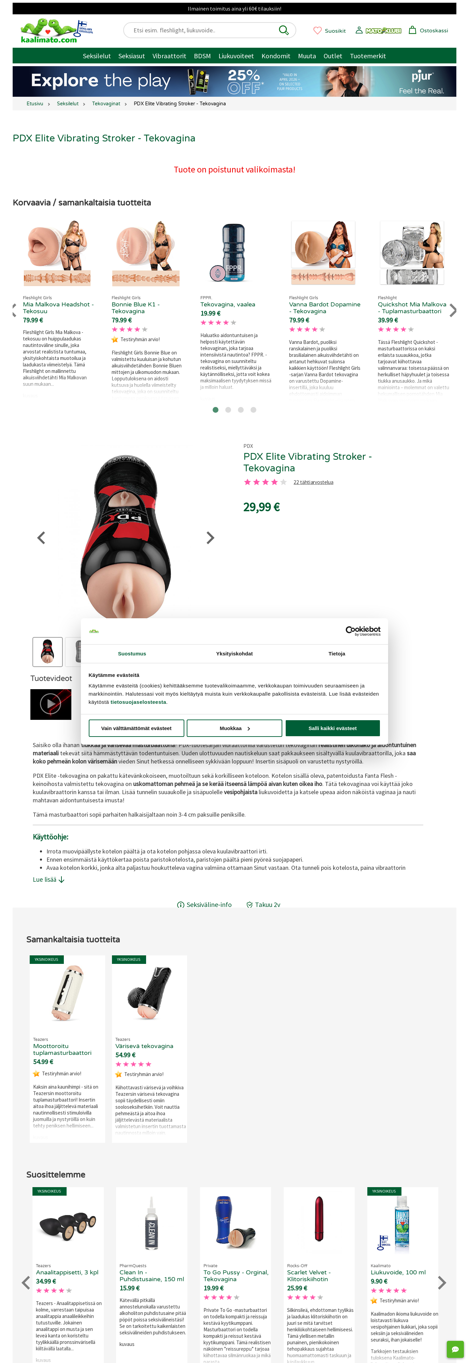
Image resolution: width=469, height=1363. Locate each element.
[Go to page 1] (215, 410)
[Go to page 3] (241, 410)
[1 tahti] (247, 482)
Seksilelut (97, 55)
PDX (248, 445)
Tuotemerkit (368, 55)
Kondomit (275, 55)
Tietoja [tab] (337, 653)
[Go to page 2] (228, 410)
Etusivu (35, 104)
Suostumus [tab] (132, 653)
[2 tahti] (256, 482)
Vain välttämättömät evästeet (136, 728)
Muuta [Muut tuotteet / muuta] (307, 55)
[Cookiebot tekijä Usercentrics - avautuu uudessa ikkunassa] (351, 631)
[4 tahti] (274, 482)
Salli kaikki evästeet (333, 728)
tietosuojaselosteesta (138, 702)
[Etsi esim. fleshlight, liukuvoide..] (212, 30)
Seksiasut (131, 55)
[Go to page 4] (253, 410)
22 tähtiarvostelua (313, 482)
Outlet (333, 55)
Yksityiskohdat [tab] (234, 653)
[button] (284, 30)
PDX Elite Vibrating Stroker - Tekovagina (307, 462)
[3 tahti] (265, 482)
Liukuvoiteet (236, 55)
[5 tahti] (283, 482)
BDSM (202, 55)
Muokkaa (235, 728)
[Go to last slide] (13, 310)
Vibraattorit (169, 55)
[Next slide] (453, 310)
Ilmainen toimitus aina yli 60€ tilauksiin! (234, 8)
